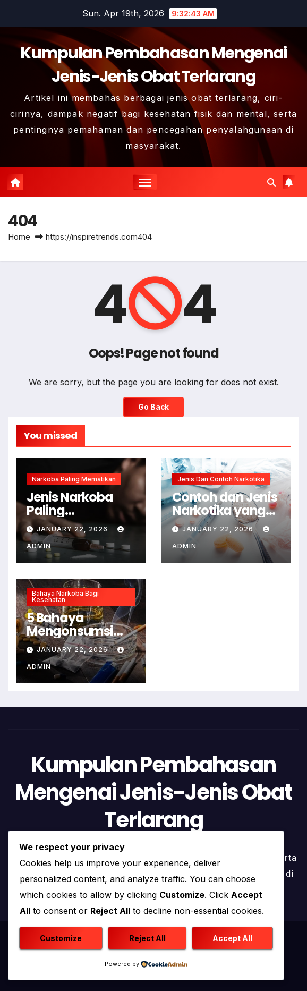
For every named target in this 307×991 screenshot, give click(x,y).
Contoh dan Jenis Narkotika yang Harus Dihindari (224, 510)
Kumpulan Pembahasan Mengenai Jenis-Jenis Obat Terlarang (153, 792)
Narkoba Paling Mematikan (74, 479)
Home (19, 237)
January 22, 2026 (73, 529)
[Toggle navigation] (145, 182)
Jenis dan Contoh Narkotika (221, 479)
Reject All (147, 938)
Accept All (232, 938)
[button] (271, 182)
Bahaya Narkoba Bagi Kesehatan (65, 596)
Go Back (153, 407)
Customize (61, 938)
